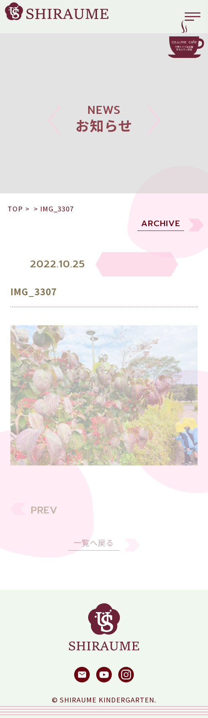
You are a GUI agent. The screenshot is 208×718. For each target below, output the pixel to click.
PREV (44, 515)
